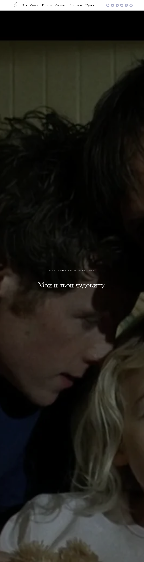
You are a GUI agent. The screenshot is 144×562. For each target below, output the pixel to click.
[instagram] (131, 5)
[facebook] (126, 5)
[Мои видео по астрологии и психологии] (121, 5)
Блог (24, 5)
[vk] (112, 5)
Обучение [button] (90, 5)
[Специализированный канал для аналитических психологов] (117, 5)
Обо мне (34, 5)
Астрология (76, 5)
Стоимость (61, 5)
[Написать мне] (107, 5)
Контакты (47, 5)
